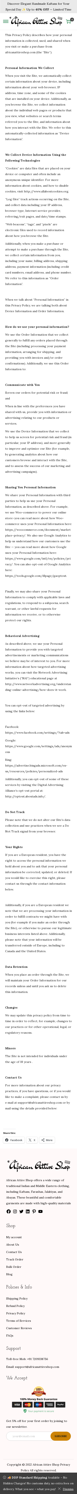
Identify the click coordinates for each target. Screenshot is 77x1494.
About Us (12, 1244)
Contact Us (14, 1252)
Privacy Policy (15, 1313)
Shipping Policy (17, 1298)
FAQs (9, 1335)
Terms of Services (18, 1321)
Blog (9, 1274)
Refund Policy (15, 1306)
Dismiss (66, 1489)
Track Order (14, 1259)
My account (14, 1237)
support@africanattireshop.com (37, 1367)
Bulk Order (13, 1267)
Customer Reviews (19, 1328)
